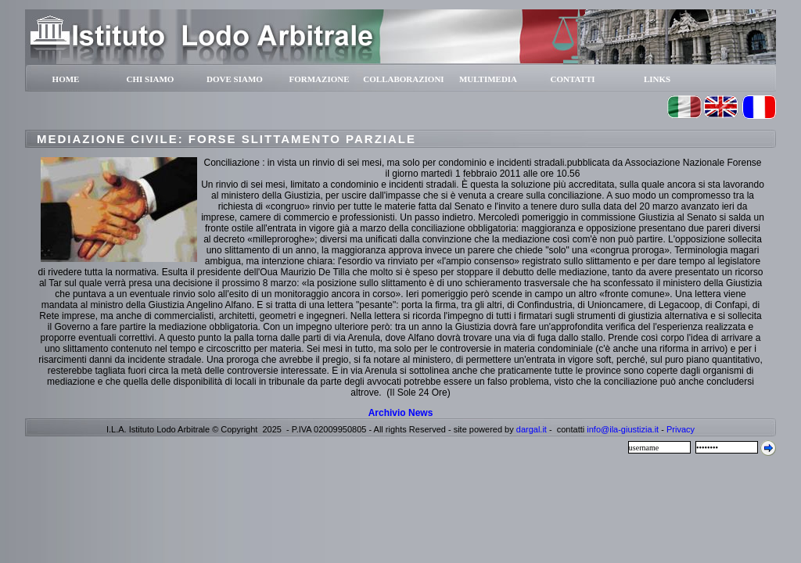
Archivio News (400, 412)
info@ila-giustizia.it (623, 429)
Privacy (680, 429)
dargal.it (531, 429)
